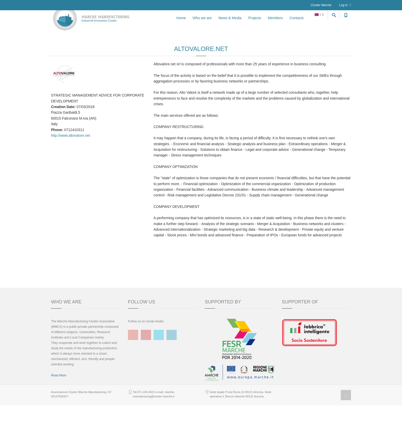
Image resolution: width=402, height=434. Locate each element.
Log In (345, 5)
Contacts (296, 24)
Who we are (202, 24)
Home (181, 24)
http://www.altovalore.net (70, 164)
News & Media (230, 24)
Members (275, 24)
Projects (254, 24)
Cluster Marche (321, 5)
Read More (58, 404)
